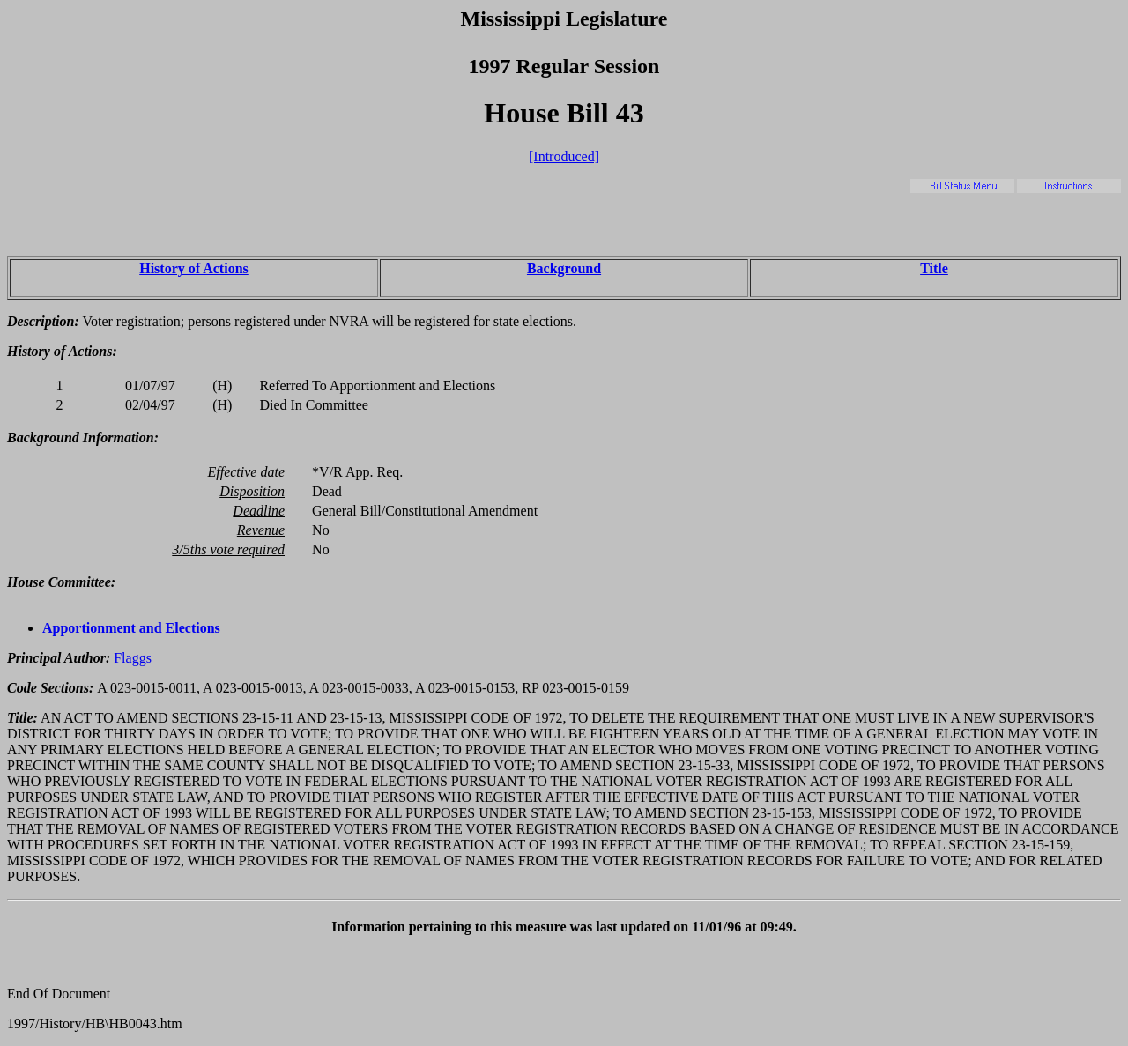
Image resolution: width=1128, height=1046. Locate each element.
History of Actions (194, 268)
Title (934, 268)
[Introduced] (564, 156)
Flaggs (133, 657)
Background (564, 268)
